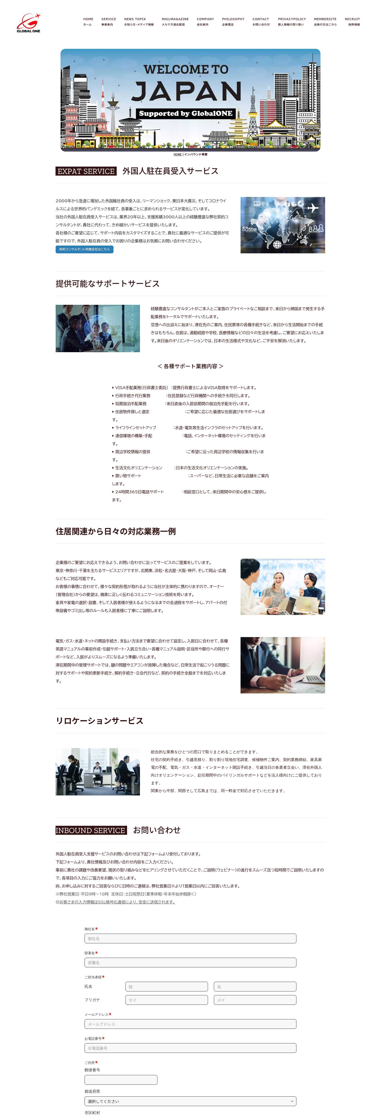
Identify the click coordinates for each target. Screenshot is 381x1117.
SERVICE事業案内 (109, 22)
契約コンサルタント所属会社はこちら (84, 249)
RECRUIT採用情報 (352, 22)
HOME (178, 154)
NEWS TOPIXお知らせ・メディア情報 (139, 22)
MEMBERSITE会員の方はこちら (325, 22)
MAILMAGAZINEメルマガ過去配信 (175, 22)
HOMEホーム (88, 22)
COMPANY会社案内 (205, 22)
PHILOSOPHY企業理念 (233, 22)
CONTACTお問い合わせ (261, 22)
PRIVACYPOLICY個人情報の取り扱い (292, 22)
